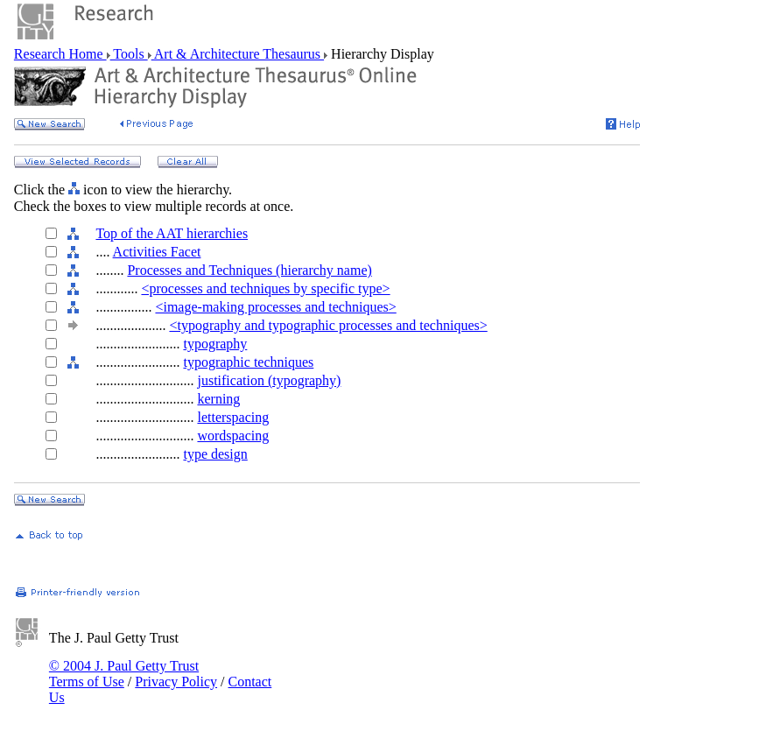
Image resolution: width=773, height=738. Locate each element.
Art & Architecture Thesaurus (237, 53)
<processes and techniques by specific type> (265, 288)
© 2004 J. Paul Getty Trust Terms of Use (124, 673)
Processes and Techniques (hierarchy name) (249, 270)
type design (215, 453)
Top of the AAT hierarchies (171, 233)
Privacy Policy (176, 681)
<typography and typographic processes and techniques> (328, 325)
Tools (129, 53)
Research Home (60, 53)
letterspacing (233, 417)
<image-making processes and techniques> (275, 306)
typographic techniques (248, 362)
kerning (218, 398)
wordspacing (233, 435)
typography (215, 343)
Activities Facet (157, 251)
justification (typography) (269, 380)
